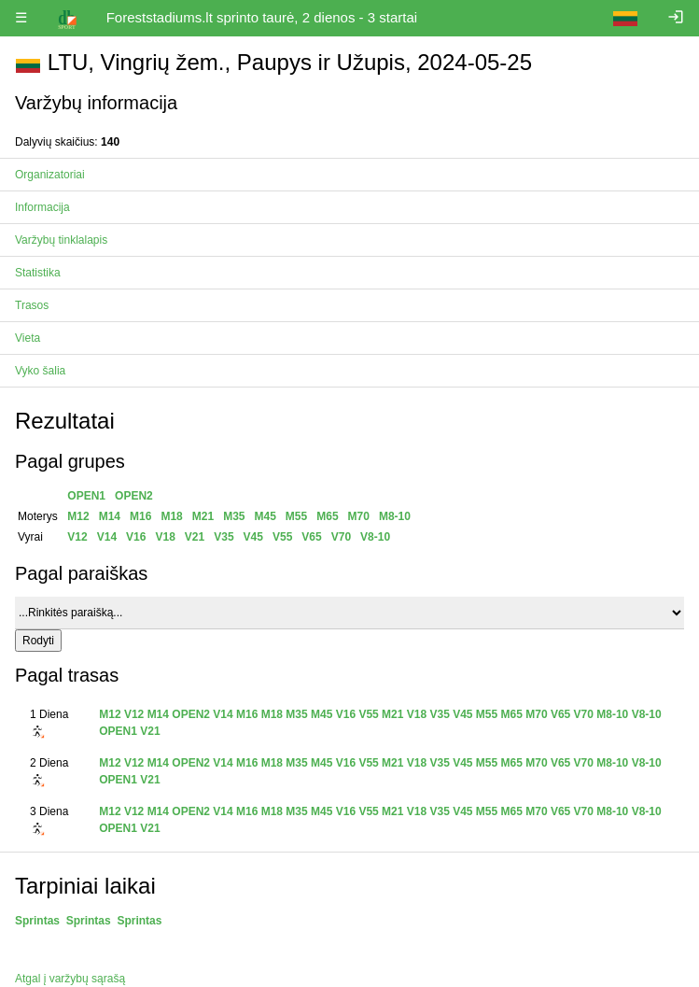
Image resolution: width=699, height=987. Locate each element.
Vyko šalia (40, 370)
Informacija (42, 207)
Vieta (27, 338)
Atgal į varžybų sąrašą (70, 978)
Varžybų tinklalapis (61, 240)
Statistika (38, 272)
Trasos (32, 305)
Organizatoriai (50, 174)
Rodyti (38, 640)
